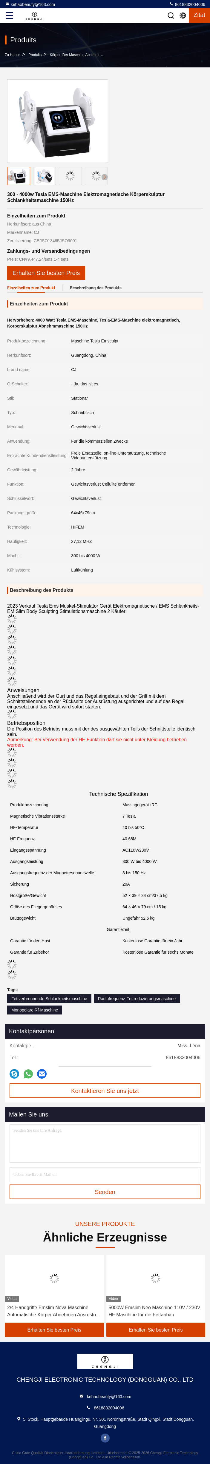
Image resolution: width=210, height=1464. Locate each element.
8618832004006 (187, 4)
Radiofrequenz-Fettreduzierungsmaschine (137, 998)
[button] (105, 177)
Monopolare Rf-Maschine (34, 1010)
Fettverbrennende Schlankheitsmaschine (49, 998)
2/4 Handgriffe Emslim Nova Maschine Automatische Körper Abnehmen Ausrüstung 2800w (54, 1311)
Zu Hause (12, 55)
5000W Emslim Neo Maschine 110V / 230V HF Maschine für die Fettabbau (154, 1311)
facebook (105, 1438)
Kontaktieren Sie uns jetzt (105, 1091)
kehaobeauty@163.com (30, 4)
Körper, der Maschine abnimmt (74, 55)
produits (35, 55)
